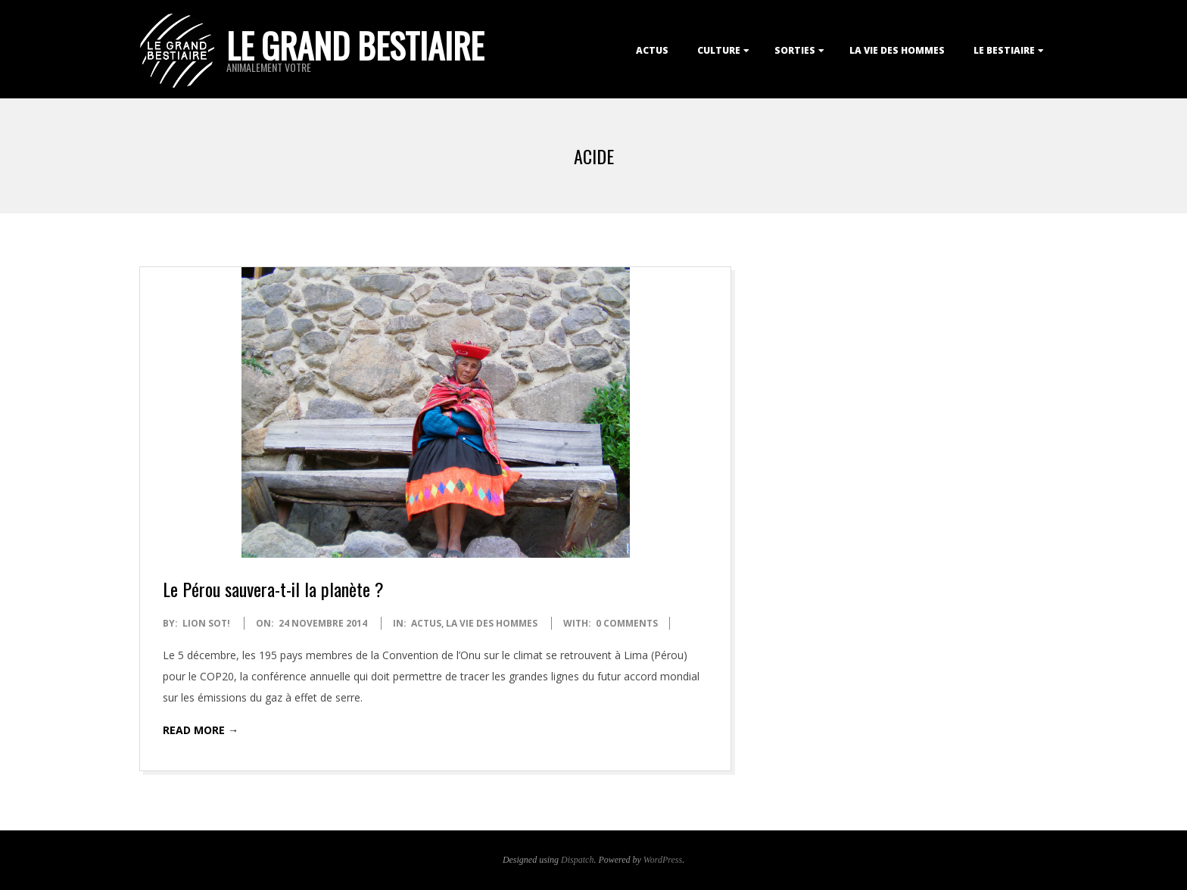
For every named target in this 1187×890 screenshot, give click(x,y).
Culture (718, 50)
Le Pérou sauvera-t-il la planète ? (273, 588)
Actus (652, 50)
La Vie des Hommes (897, 50)
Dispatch (577, 859)
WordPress (662, 859)
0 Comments (627, 623)
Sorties (794, 50)
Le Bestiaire (1004, 50)
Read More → (200, 730)
